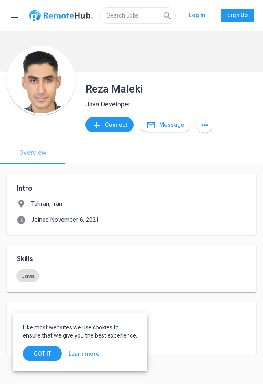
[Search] (167, 15)
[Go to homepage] (61, 15)
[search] (137, 15)
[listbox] (131, 276)
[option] (27, 275)
